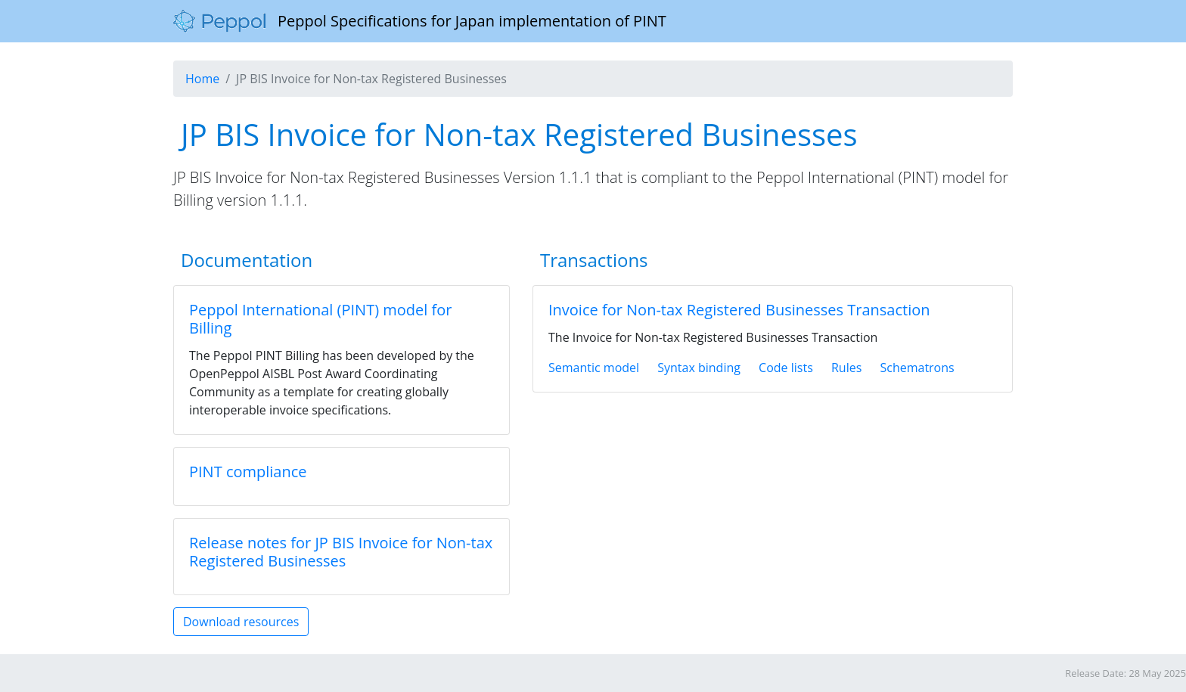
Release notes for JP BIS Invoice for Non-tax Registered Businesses (340, 551)
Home (202, 78)
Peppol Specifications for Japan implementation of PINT (419, 21)
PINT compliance (248, 471)
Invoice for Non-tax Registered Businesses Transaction (739, 309)
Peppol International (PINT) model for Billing (320, 318)
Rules (846, 367)
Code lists (786, 367)
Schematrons (917, 367)
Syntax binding (698, 367)
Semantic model (593, 367)
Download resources (241, 621)
